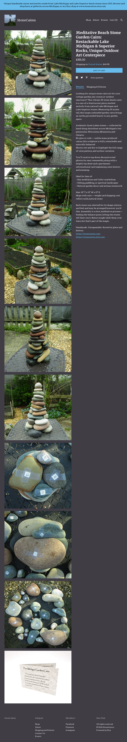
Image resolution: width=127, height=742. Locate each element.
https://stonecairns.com (88, 234)
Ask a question (97, 78)
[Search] (122, 20)
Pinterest (70, 727)
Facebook (70, 724)
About (96, 20)
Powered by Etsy (103, 730)
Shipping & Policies (96, 87)
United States (95, 64)
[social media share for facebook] (77, 78)
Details (80, 87)
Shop (88, 20)
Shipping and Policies (44, 730)
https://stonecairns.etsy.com (90, 237)
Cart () (114, 20)
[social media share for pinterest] (87, 78)
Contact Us (40, 733)
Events (104, 20)
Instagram (70, 730)
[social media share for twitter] (82, 78)
